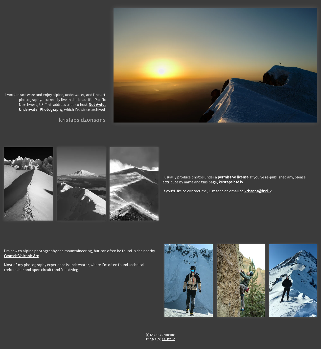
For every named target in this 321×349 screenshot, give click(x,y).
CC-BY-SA (168, 339)
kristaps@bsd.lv (257, 190)
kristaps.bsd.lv (231, 181)
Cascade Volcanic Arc (21, 255)
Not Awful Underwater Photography (62, 107)
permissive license (233, 176)
